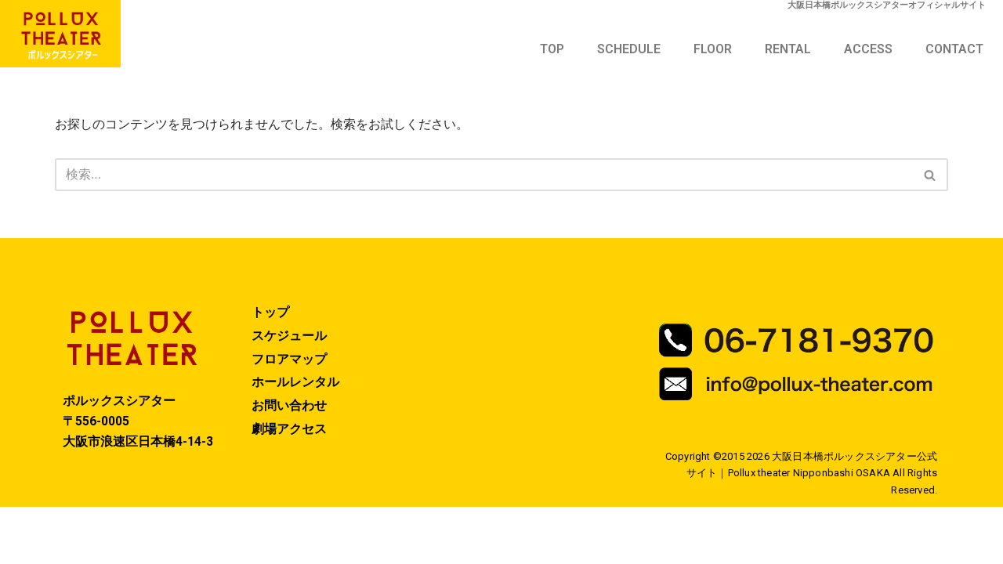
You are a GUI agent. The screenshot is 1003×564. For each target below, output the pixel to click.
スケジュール (289, 392)
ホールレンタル (295, 439)
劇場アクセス (289, 486)
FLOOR (712, 49)
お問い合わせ (289, 462)
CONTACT (954, 49)
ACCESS (868, 49)
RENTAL (788, 49)
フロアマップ (289, 415)
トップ (270, 368)
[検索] (484, 176)
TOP (552, 49)
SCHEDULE (629, 49)
